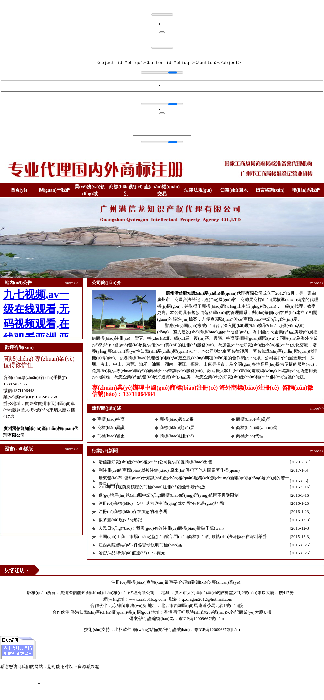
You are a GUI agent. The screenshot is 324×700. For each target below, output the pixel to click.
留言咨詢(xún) (270, 190)
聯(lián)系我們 (306, 190)
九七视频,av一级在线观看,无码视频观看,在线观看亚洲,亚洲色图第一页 (66, 677)
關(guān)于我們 (54, 190)
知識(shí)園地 (233, 190)
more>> (71, 282)
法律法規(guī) (198, 190)
